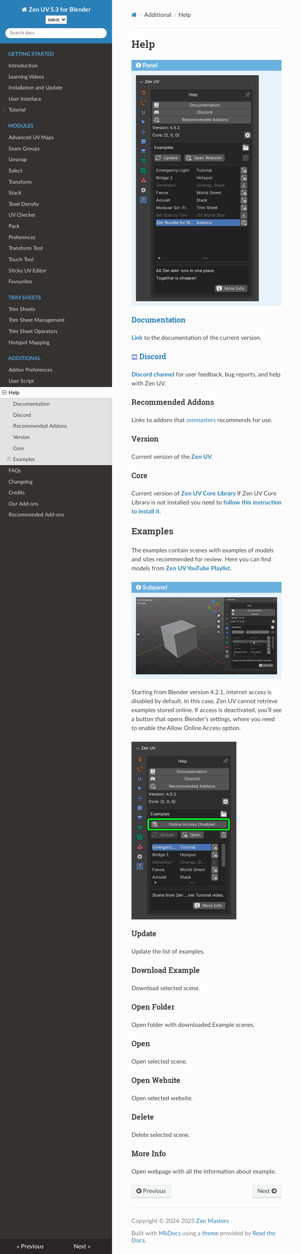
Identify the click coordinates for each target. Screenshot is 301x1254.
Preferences (22, 237)
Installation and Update (35, 88)
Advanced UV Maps (31, 137)
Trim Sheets (22, 309)
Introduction (23, 65)
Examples (21, 459)
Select (15, 171)
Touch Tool (21, 259)
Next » (82, 1247)
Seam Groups (24, 149)
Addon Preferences (30, 370)
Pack (14, 226)
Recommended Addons (40, 426)
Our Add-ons (23, 504)
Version (21, 437)
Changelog (20, 482)
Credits (17, 492)
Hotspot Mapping (29, 342)
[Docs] (134, 15)
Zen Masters (212, 1221)
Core (18, 448)
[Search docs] (56, 33)
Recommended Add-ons (36, 515)
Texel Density (24, 204)
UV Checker (22, 215)
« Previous (30, 1247)
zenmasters (201, 420)
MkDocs (170, 1233)
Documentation (31, 404)
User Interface (25, 99)
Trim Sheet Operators (33, 331)
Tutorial (13, 110)
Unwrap (18, 159)
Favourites (20, 281)
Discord (22, 415)
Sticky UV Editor (27, 271)
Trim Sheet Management (37, 320)
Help (10, 393)
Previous (151, 1191)
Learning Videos (26, 77)
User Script (21, 381)
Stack (15, 193)
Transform (20, 182)
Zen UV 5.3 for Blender (59, 10)
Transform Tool (26, 248)
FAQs (15, 470)
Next (267, 1191)
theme (210, 1233)
